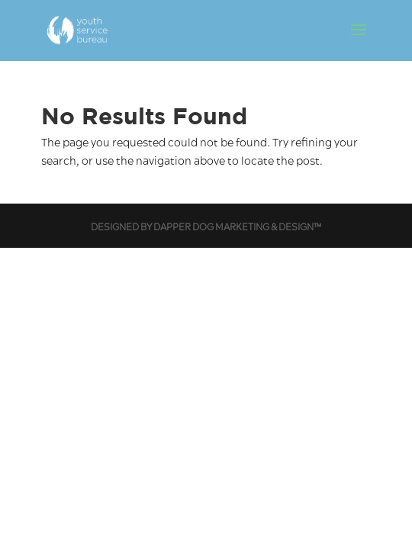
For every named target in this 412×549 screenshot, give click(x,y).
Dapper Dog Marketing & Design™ (237, 227)
